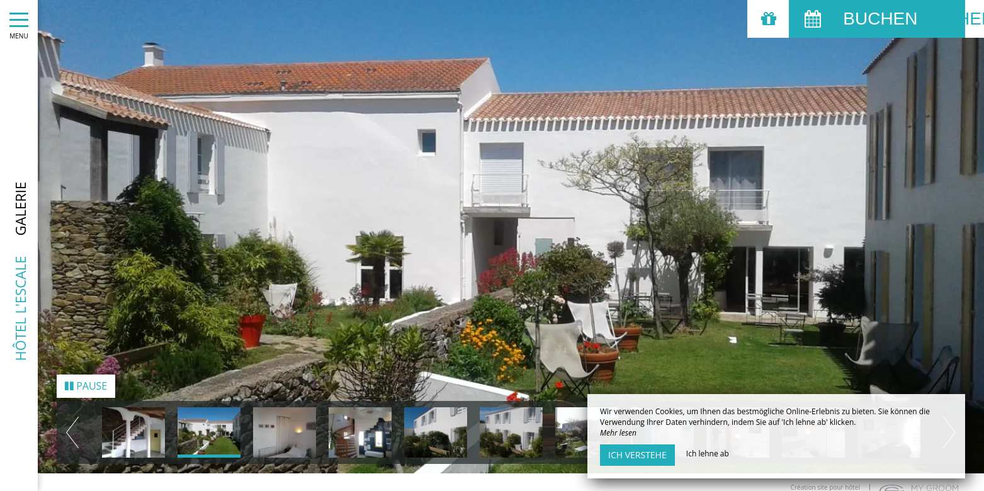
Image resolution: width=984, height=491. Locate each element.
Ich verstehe (637, 455)
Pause (86, 379)
